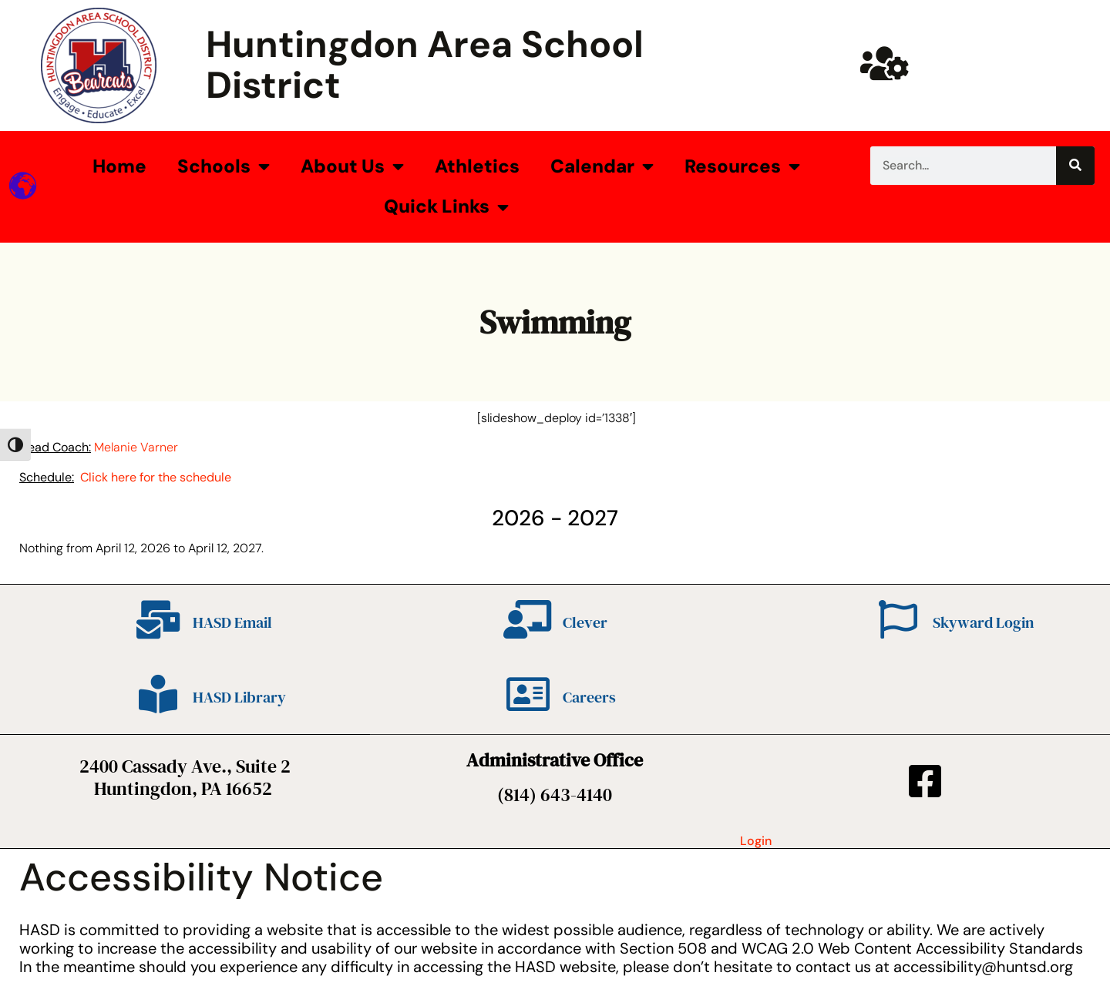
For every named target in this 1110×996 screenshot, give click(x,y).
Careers (589, 697)
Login (756, 841)
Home (119, 166)
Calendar (602, 166)
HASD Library (239, 697)
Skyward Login (983, 622)
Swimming (555, 322)
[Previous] (126, 518)
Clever (585, 622)
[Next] (983, 518)
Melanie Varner (136, 447)
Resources (742, 166)
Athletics (477, 166)
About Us (352, 166)
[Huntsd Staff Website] (885, 63)
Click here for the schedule (155, 477)
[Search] (1075, 165)
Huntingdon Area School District (425, 64)
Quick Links (446, 207)
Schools (223, 166)
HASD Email (232, 622)
